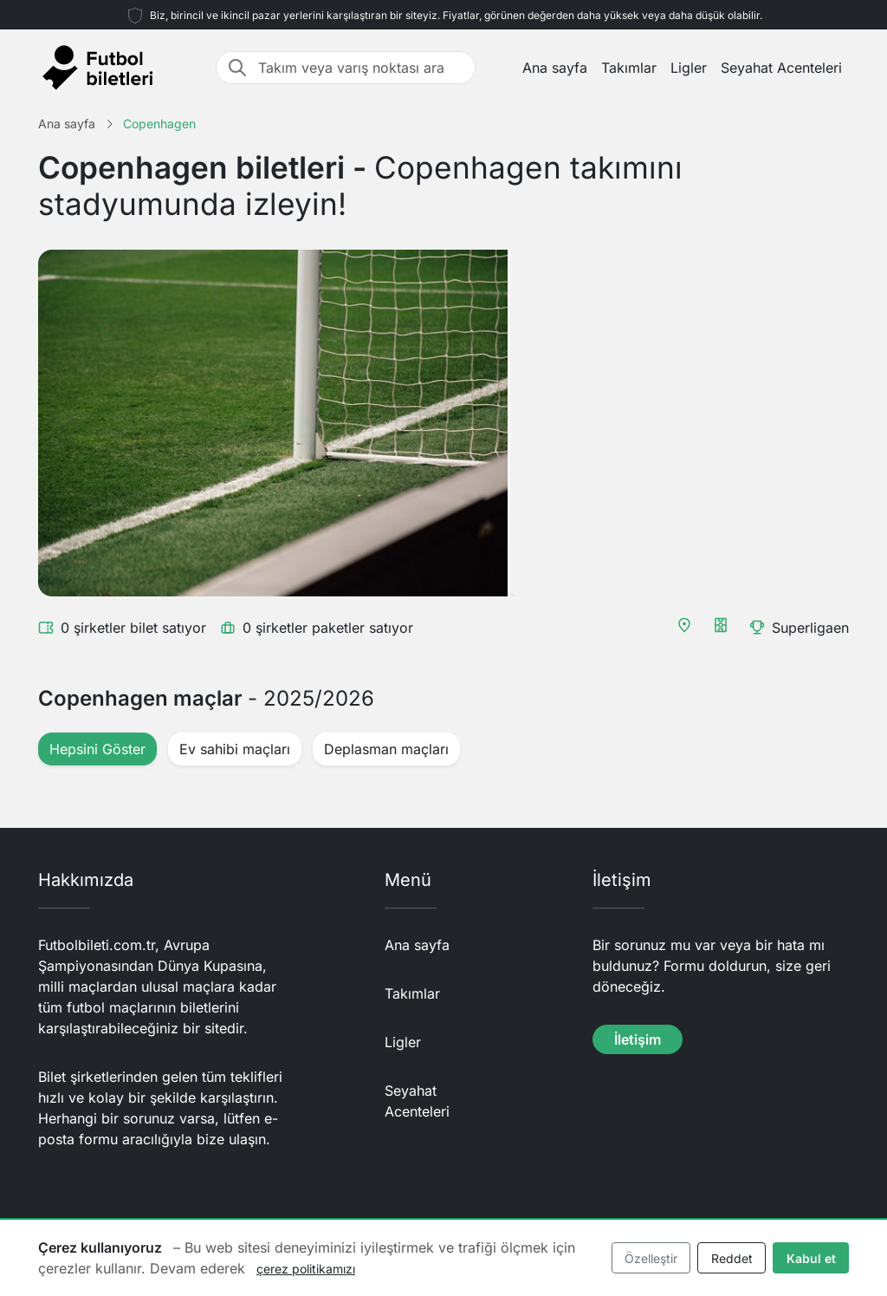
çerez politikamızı (305, 1268)
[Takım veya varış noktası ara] (361, 67)
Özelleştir (651, 1258)
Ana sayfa (554, 67)
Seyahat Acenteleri (781, 67)
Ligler (688, 67)
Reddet (732, 1258)
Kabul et (811, 1258)
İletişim (637, 1039)
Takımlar (629, 67)
